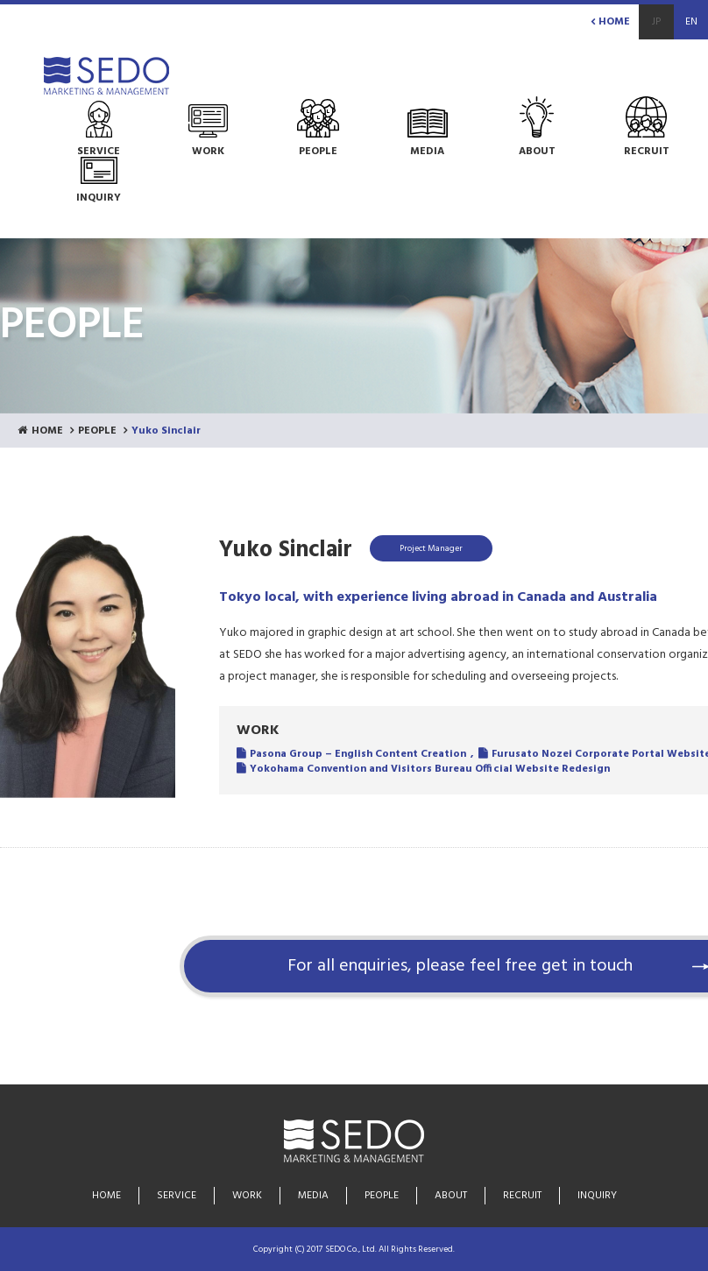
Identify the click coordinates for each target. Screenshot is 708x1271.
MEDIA (313, 1195)
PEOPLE (97, 431)
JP (656, 22)
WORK (247, 1195)
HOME (610, 22)
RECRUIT (522, 1195)
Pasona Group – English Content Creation (358, 754)
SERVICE (176, 1195)
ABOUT (451, 1195)
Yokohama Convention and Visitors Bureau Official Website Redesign (430, 769)
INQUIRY (597, 1195)
